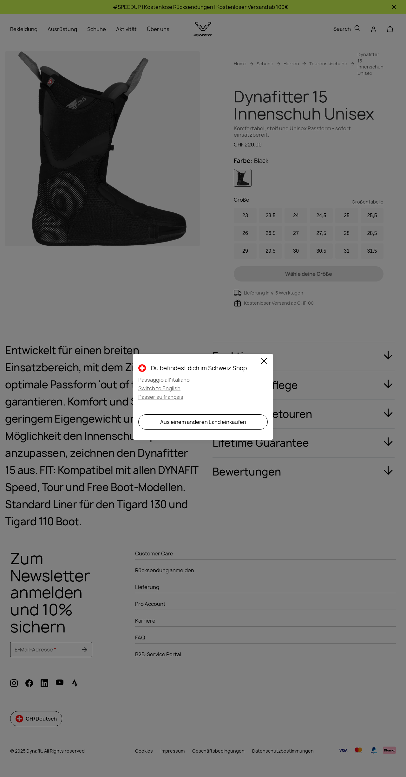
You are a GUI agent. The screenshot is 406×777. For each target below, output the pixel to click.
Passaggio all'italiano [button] (164, 380)
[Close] (264, 362)
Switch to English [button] (159, 388)
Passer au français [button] (160, 397)
